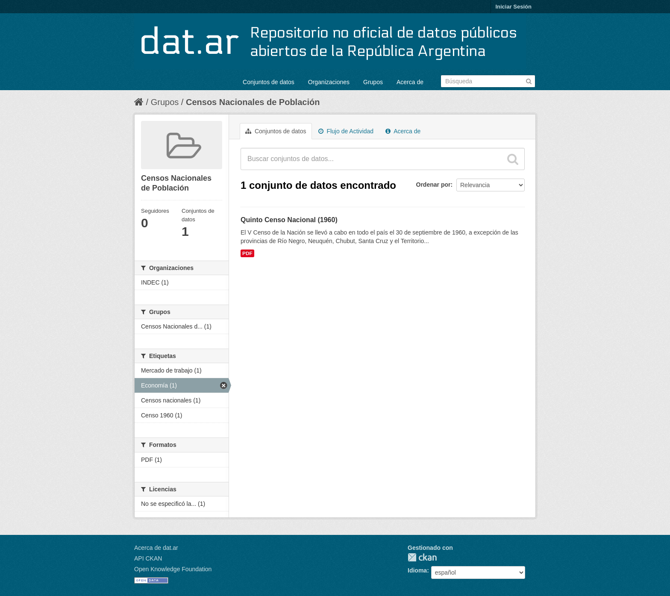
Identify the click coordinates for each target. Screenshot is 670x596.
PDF (247, 253)
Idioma (417, 570)
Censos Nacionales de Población (253, 102)
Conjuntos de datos (268, 82)
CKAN (422, 557)
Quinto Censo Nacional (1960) (289, 219)
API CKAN (148, 558)
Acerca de (410, 82)
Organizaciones (329, 82)
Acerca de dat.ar (156, 547)
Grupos (373, 82)
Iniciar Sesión (513, 6)
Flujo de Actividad (346, 131)
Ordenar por (433, 184)
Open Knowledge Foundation (173, 569)
